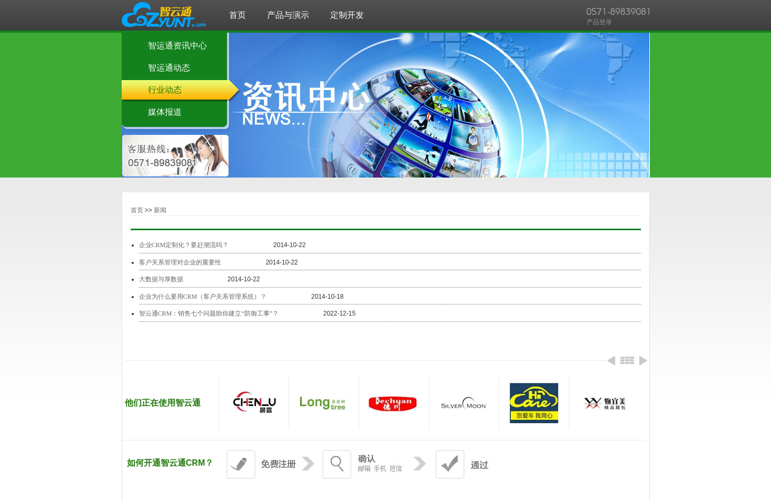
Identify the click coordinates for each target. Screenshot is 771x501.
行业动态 (165, 89)
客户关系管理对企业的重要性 (180, 262)
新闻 (160, 210)
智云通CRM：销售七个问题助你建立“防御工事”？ (209, 313)
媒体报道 (165, 111)
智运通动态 (169, 67)
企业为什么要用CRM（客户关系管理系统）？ (203, 296)
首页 (137, 210)
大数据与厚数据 (162, 279)
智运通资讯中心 (177, 45)
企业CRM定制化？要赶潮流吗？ (184, 245)
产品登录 (599, 22)
